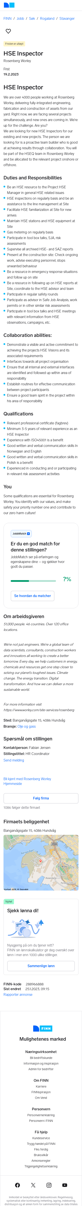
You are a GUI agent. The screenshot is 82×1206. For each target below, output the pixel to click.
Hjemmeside (12, 784)
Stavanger (67, 18)
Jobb (20, 18)
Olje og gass (26, 726)
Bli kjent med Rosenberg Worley (27, 779)
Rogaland (47, 18)
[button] (8, 31)
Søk (32, 18)
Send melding (13, 760)
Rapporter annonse (17, 995)
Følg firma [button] (41, 798)
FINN (7, 18)
